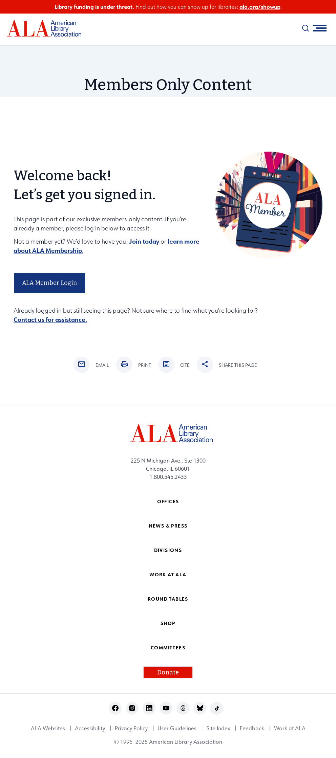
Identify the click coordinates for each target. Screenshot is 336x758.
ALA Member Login (49, 283)
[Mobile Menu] (320, 28)
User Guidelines (177, 728)
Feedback (252, 728)
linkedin (149, 708)
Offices (168, 501)
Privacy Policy (131, 728)
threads (183, 708)
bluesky (200, 708)
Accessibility (90, 728)
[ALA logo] (40, 28)
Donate (168, 672)
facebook (115, 708)
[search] (305, 28)
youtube (166, 708)
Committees (168, 647)
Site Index (218, 728)
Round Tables (168, 599)
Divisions (168, 550)
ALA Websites (48, 728)
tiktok (217, 708)
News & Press (168, 525)
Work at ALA (167, 574)
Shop (168, 623)
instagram (132, 708)
